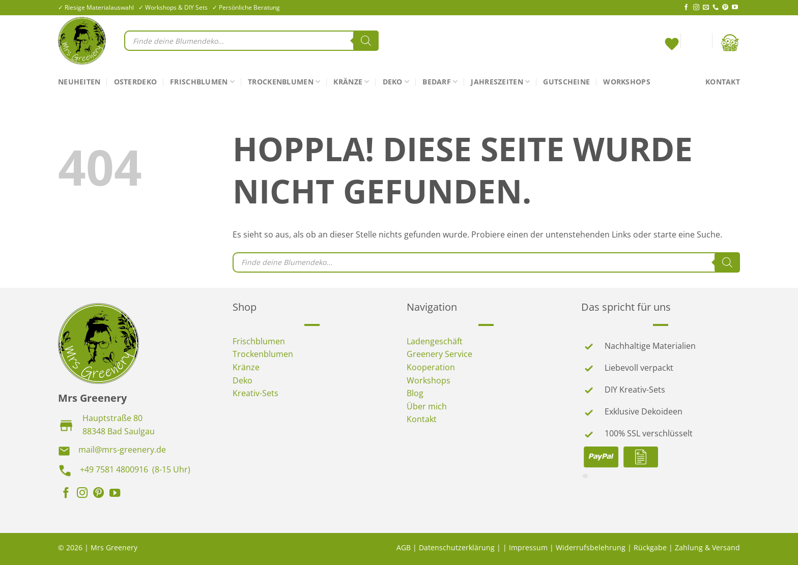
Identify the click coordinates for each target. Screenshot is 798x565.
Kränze (351, 82)
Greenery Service (439, 354)
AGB (403, 547)
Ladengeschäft (435, 341)
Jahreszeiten (500, 82)
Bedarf (440, 82)
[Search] (366, 41)
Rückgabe (650, 547)
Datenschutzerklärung (457, 547)
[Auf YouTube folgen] (735, 7)
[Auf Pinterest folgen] (725, 7)
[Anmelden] (696, 42)
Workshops (626, 81)
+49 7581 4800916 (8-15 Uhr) (135, 469)
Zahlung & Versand (707, 547)
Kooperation (431, 367)
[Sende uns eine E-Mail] (706, 7)
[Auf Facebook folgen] (686, 7)
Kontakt (722, 81)
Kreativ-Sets (255, 393)
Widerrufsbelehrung (590, 547)
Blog (415, 393)
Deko (396, 82)
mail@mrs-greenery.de (122, 449)
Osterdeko (135, 81)
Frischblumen (202, 82)
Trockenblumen (284, 82)
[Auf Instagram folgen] (696, 7)
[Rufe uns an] (715, 7)
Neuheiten (79, 81)
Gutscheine (566, 81)
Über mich (427, 406)
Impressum (528, 547)
